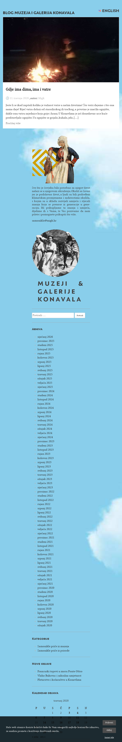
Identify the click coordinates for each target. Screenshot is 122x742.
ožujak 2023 (44, 479)
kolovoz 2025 (45, 357)
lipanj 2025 (44, 366)
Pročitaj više (13, 123)
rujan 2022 (43, 504)
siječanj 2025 (45, 387)
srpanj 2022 (44, 508)
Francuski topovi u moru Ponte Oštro (59, 671)
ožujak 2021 (44, 575)
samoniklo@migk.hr (44, 220)
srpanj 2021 (44, 558)
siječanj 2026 (45, 336)
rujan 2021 (43, 550)
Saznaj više (109, 737)
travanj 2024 (45, 424)
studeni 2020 (45, 592)
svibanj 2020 (45, 617)
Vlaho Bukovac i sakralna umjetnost (59, 675)
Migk (41, 98)
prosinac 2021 (45, 537)
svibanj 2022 (45, 516)
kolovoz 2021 (45, 554)
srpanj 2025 (44, 362)
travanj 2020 (45, 621)
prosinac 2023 (45, 441)
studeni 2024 (45, 395)
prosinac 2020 (45, 587)
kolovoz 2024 (45, 408)
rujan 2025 (43, 353)
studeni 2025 (45, 345)
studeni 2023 (45, 445)
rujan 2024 (43, 403)
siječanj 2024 (45, 437)
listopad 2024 (45, 399)
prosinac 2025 (45, 341)
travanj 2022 (45, 521)
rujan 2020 (43, 600)
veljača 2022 (44, 529)
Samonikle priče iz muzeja (53, 646)
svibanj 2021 (45, 567)
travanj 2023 (45, 474)
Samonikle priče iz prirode (53, 650)
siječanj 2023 (45, 487)
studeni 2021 (45, 541)
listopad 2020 (45, 596)
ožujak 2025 (44, 378)
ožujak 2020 (44, 625)
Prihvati (109, 722)
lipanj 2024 (44, 416)
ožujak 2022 (44, 525)
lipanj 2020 (44, 613)
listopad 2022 (45, 500)
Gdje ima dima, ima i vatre (28, 89)
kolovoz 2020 (45, 604)
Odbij (109, 730)
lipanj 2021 (44, 562)
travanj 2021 (45, 571)
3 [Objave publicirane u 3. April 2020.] (69, 713)
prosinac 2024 (45, 391)
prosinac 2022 (45, 491)
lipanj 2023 (44, 466)
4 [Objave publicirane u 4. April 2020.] (77, 713)
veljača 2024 (44, 433)
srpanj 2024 (44, 412)
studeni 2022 (45, 495)
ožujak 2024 (44, 428)
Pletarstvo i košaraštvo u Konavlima (59, 679)
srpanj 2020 (44, 608)
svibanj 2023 (45, 470)
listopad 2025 (45, 349)
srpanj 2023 (44, 462)
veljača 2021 (44, 579)
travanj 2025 (45, 374)
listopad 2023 (45, 449)
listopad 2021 (45, 546)
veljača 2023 (44, 483)
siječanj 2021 (45, 583)
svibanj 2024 (45, 420)
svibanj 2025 (45, 370)
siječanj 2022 (45, 533)
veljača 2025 (44, 382)
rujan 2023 (43, 454)
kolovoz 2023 (45, 458)
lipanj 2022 (44, 512)
